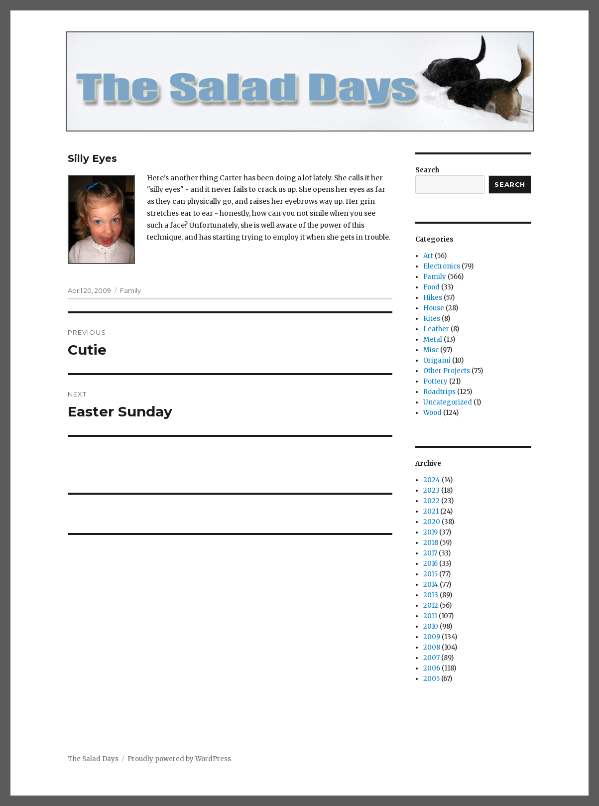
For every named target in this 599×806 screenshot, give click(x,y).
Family (130, 290)
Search (427, 170)
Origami (437, 360)
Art (428, 256)
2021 (431, 511)
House (433, 308)
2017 (430, 553)
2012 (430, 605)
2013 (430, 595)
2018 (430, 542)
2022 (431, 501)
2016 (430, 563)
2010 (430, 626)
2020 (431, 522)
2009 (431, 637)
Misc (431, 350)
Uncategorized (447, 402)
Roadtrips (439, 392)
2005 (431, 678)
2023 (431, 490)
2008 (431, 647)
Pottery (435, 381)
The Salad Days (93, 759)
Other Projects (446, 371)
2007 (431, 658)
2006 (431, 668)
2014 (430, 584)
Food (431, 287)
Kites (431, 318)
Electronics (441, 266)
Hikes (432, 297)
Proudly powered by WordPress (179, 759)
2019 (430, 532)
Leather (436, 329)
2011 (430, 616)
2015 (430, 574)
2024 (431, 480)
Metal (432, 339)
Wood (432, 412)
